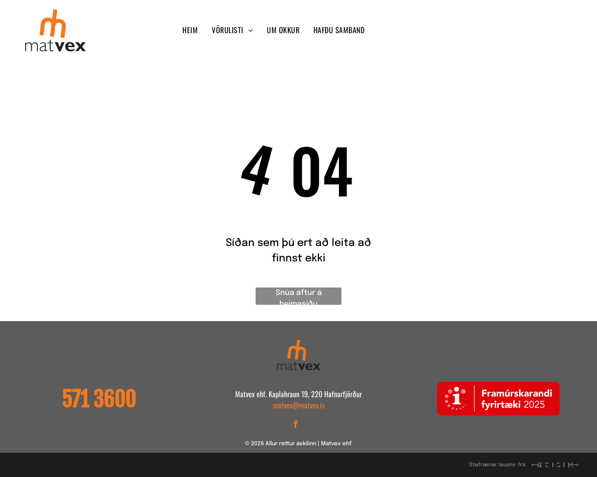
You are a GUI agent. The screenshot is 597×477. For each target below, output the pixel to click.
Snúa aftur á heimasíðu (299, 297)
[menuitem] (190, 30)
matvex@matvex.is (299, 405)
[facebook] (450, 30)
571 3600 (99, 399)
